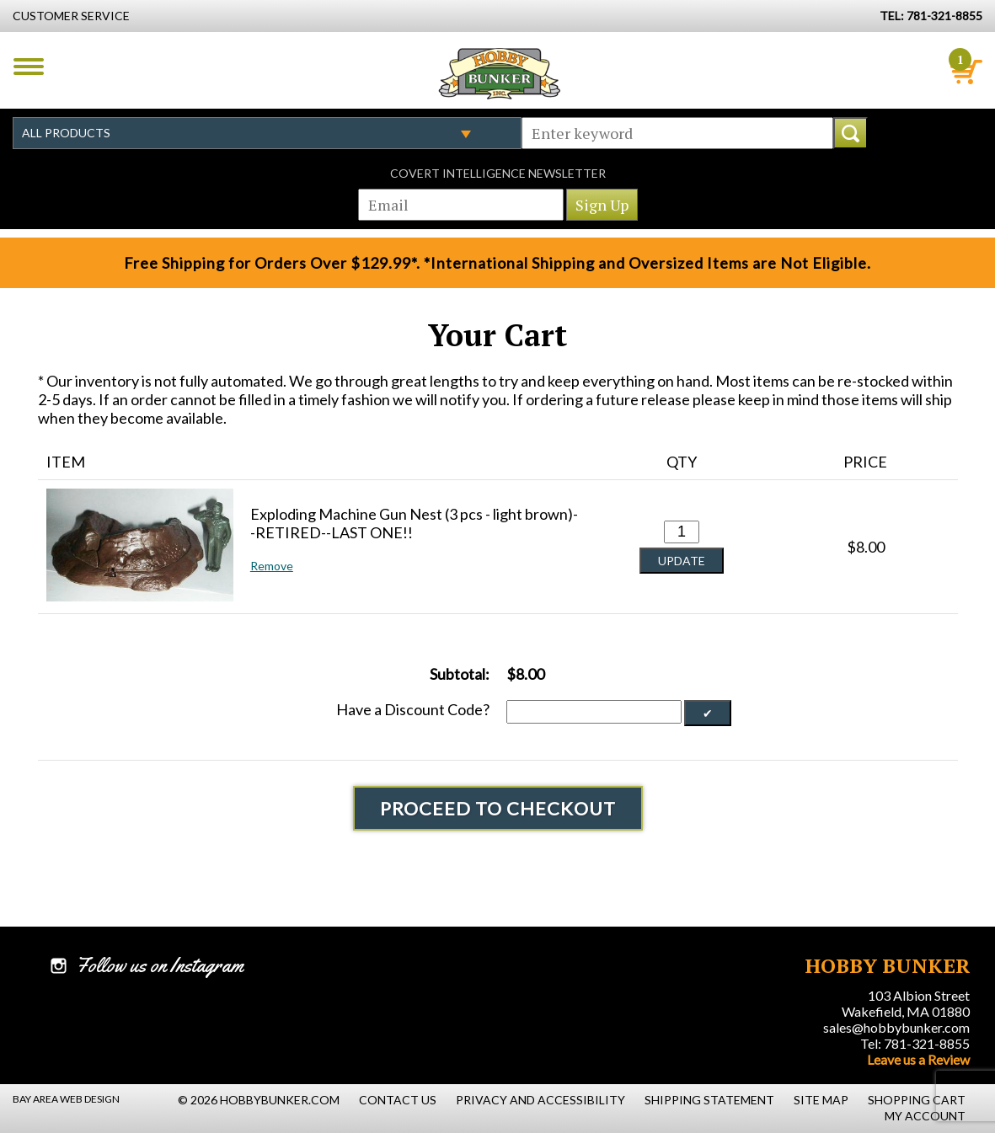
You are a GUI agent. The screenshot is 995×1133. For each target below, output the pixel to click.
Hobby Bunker (499, 73)
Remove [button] (271, 565)
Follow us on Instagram (159, 965)
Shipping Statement (709, 1100)
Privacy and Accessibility (540, 1100)
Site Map (821, 1100)
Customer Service (71, 15)
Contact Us (397, 1100)
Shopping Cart (917, 1100)
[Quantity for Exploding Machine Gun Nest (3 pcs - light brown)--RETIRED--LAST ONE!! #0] (681, 532)
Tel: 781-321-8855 (915, 1043)
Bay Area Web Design (66, 1099)
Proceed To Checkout (498, 808)
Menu (29, 67)
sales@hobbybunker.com (896, 1027)
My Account (925, 1116)
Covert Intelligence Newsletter (498, 173)
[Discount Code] (594, 712)
